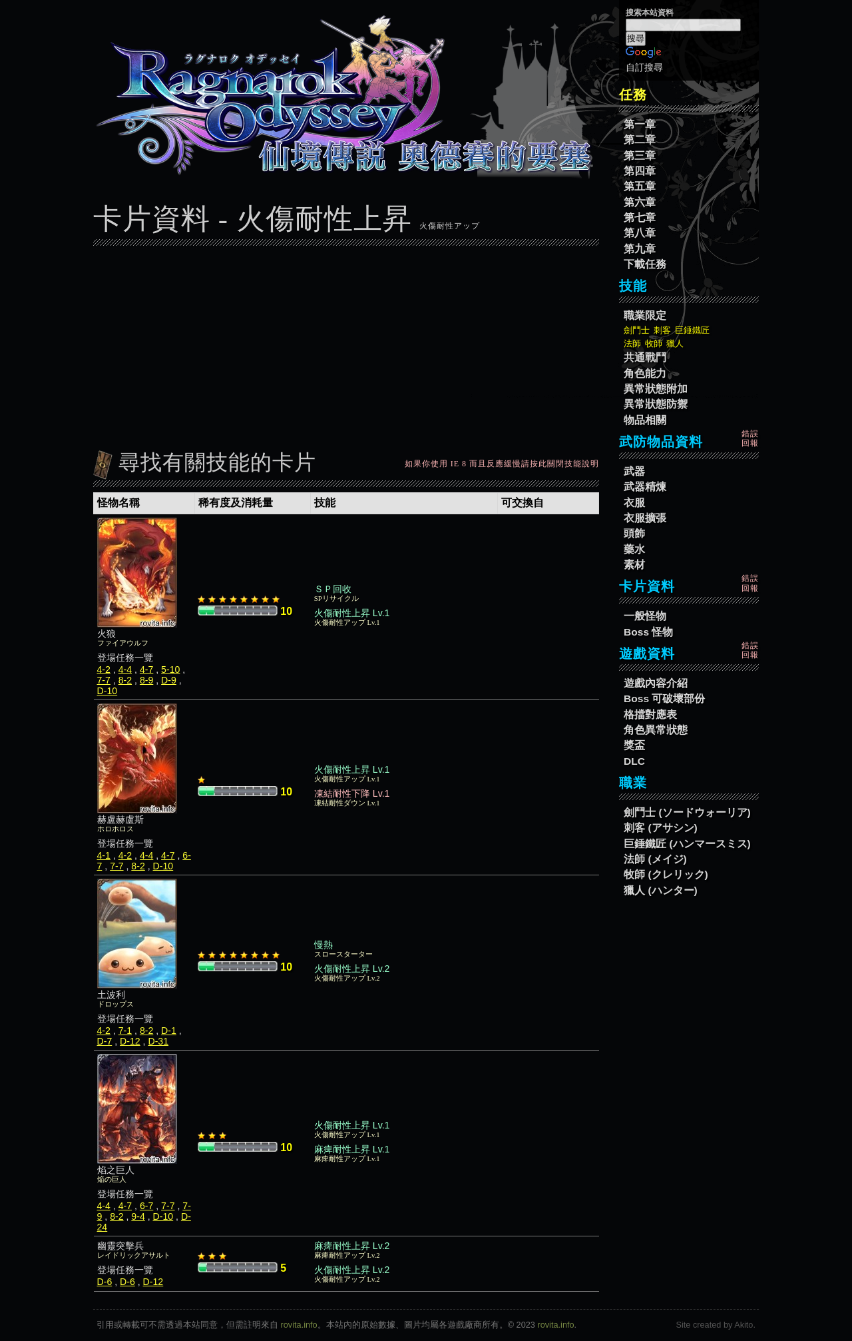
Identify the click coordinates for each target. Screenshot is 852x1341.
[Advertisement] (346, 344)
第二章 (640, 139)
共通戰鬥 (645, 357)
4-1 (103, 855)
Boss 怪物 (648, 632)
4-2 (103, 669)
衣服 (634, 502)
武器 (634, 471)
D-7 (104, 1041)
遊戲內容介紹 (656, 683)
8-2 (125, 680)
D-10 (107, 690)
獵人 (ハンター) (661, 890)
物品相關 (645, 420)
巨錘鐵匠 (692, 330)
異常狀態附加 (656, 388)
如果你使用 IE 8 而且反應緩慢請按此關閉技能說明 (502, 463)
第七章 (640, 217)
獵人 (675, 343)
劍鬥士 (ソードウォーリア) (687, 812)
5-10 (170, 669)
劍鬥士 (637, 330)
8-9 (146, 680)
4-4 (125, 669)
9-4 (137, 1216)
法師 (632, 343)
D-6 (104, 1281)
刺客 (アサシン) (661, 827)
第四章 (640, 171)
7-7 (103, 680)
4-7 (146, 669)
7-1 (125, 1030)
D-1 (168, 1030)
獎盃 (634, 745)
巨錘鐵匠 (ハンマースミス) (687, 843)
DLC (634, 761)
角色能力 (645, 373)
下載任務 (645, 264)
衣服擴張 (645, 518)
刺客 (662, 330)
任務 (633, 94)
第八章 (640, 232)
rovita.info (299, 1325)
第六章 (640, 202)
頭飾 (634, 533)
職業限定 (645, 315)
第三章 (640, 155)
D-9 (168, 680)
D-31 (158, 1041)
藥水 (634, 549)
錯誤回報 (750, 438)
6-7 (146, 1205)
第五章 (640, 186)
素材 (634, 564)
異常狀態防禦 (656, 404)
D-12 (130, 1041)
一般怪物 (645, 616)
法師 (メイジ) (655, 859)
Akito (743, 1325)
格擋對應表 (650, 714)
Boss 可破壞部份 (664, 698)
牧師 (653, 343)
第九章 (640, 248)
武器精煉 (645, 486)
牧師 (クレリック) (666, 874)
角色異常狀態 (656, 729)
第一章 (640, 124)
